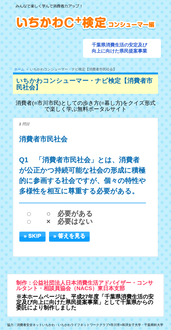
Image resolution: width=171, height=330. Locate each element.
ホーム (19, 69)
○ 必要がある (69, 213)
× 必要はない (69, 221)
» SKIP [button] (32, 236)
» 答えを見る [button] (69, 236)
